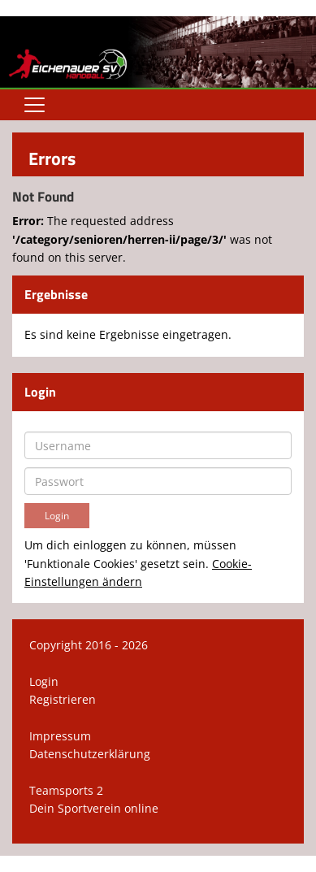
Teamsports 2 (66, 790)
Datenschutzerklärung (89, 753)
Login (43, 681)
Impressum (60, 736)
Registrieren (62, 699)
